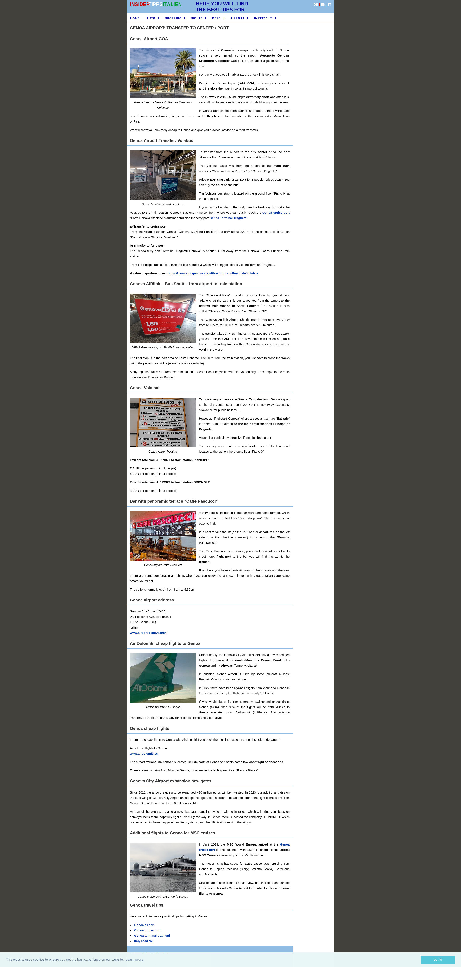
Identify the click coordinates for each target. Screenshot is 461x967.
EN (323, 4)
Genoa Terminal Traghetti (228, 218)
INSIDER (140, 4)
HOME (135, 18)
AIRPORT (237, 18)
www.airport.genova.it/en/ (148, 632)
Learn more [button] (134, 959)
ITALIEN (172, 4)
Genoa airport (144, 925)
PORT (216, 18)
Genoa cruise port (276, 212)
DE (316, 4)
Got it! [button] (438, 959)
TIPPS (155, 4)
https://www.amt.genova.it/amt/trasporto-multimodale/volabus (212, 273)
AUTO (151, 18)
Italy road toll (143, 941)
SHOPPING (173, 18)
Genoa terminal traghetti (152, 935)
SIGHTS (197, 18)
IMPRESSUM (263, 18)
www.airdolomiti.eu (144, 753)
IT (329, 4)
